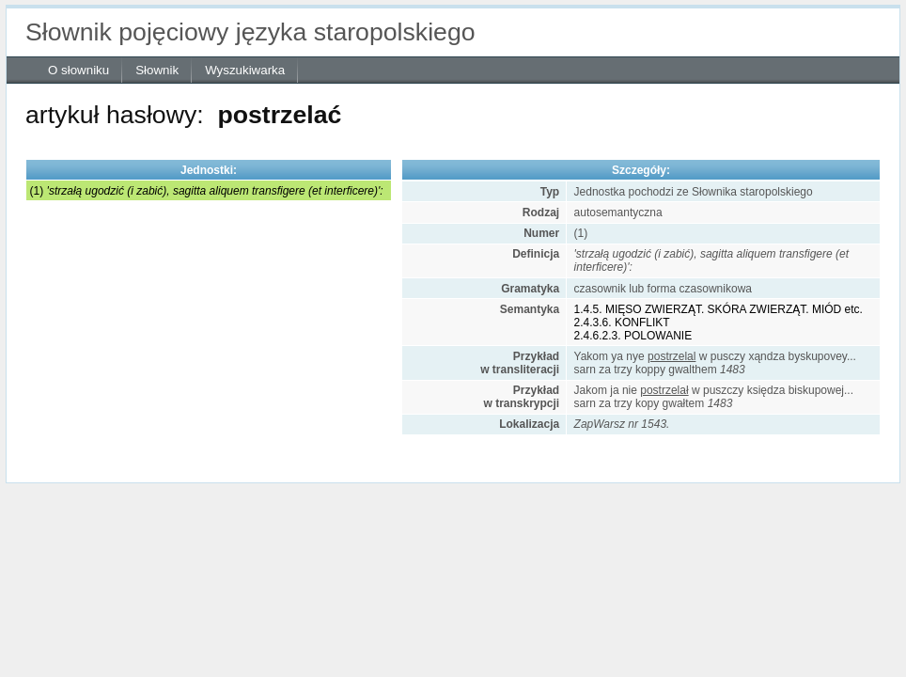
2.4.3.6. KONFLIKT (622, 322)
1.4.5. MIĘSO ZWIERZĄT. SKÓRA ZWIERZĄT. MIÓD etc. (718, 309)
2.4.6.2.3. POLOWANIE (633, 335)
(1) (206, 190)
